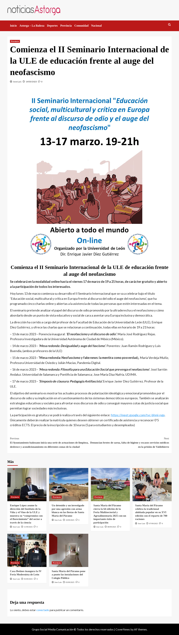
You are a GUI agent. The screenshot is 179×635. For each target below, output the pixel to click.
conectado (42, 610)
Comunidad (81, 25)
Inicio (13, 25)
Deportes (52, 25)
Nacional (96, 25)
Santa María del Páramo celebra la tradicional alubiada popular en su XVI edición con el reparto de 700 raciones (151, 512)
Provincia (66, 25)
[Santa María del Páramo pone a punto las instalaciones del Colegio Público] (68, 550)
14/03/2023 (31, 81)
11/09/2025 (28, 527)
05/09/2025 (28, 579)
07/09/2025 (153, 523)
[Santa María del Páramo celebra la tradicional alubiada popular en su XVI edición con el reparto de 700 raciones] (152, 484)
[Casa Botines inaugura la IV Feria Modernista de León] (26, 550)
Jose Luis (17, 81)
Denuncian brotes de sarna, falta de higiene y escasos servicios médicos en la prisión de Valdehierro (129, 442)
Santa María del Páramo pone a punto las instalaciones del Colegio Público (68, 574)
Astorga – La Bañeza (31, 25)
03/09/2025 (70, 582)
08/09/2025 (111, 527)
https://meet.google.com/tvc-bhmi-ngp (138, 415)
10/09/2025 (70, 520)
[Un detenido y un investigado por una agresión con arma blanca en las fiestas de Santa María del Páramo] (68, 484)
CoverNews (123, 629)
